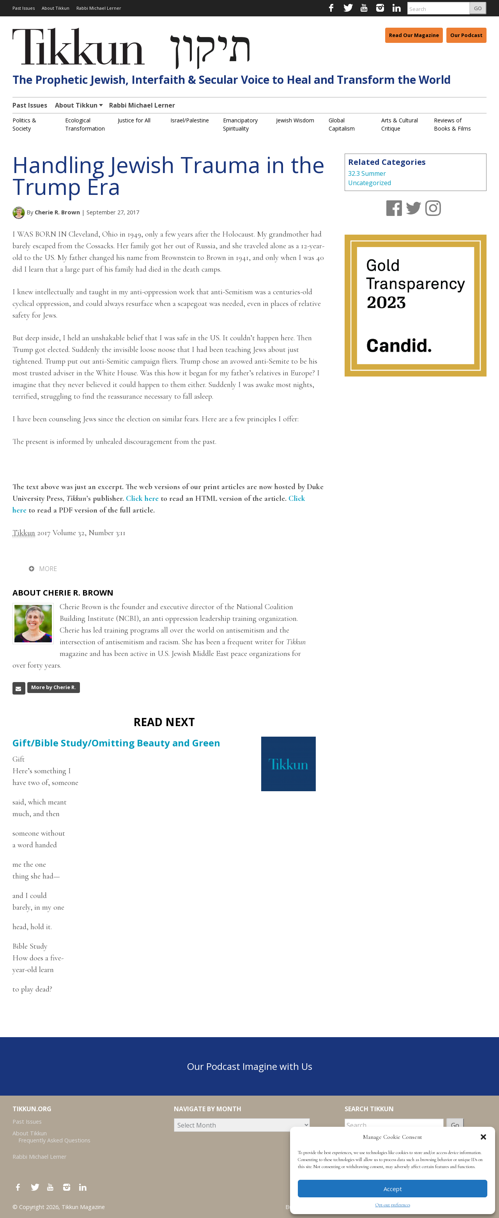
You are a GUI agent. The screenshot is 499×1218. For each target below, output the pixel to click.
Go (455, 1125)
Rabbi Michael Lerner (98, 8)
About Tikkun (55, 8)
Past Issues (23, 8)
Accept (393, 1189)
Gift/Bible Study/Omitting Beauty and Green (116, 742)
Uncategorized (369, 183)
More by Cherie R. (53, 687)
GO (478, 8)
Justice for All (134, 120)
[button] (483, 1137)
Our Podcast (466, 35)
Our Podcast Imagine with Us (249, 1066)
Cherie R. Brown (57, 212)
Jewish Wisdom (295, 120)
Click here (142, 498)
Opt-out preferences (392, 1204)
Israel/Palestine (189, 120)
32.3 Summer (367, 173)
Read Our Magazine (414, 35)
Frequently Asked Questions (54, 1140)
